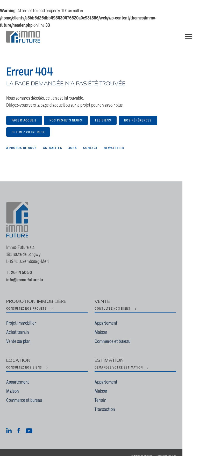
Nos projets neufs (65, 113)
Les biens (103, 113)
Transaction (113, 402)
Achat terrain (17, 325)
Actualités (52, 140)
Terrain (109, 393)
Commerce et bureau (121, 334)
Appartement (114, 316)
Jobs (72, 140)
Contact (90, 140)
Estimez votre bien (28, 125)
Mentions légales (183, 449)
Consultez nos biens (121, 301)
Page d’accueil (24, 113)
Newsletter (114, 140)
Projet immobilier (21, 316)
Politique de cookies (157, 449)
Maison (109, 325)
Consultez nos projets (26, 301)
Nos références (138, 113)
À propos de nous (21, 140)
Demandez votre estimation (127, 360)
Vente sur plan (18, 334)
